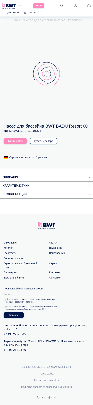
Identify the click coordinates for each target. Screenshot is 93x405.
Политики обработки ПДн (34, 309)
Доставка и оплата (14, 258)
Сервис (53, 263)
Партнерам (10, 272)
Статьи (53, 242)
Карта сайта (46, 373)
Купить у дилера (43, 141)
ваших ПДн (51, 306)
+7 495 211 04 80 (15, 349)
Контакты (54, 272)
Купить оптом (15, 141)
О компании (10, 242)
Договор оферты (46, 397)
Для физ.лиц (14, 12)
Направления (57, 253)
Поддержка (55, 247)
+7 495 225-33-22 (15, 334)
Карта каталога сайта (46, 380)
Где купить (10, 253)
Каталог (8, 247)
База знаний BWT (14, 277)
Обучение (54, 277)
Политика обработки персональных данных (46, 386)
